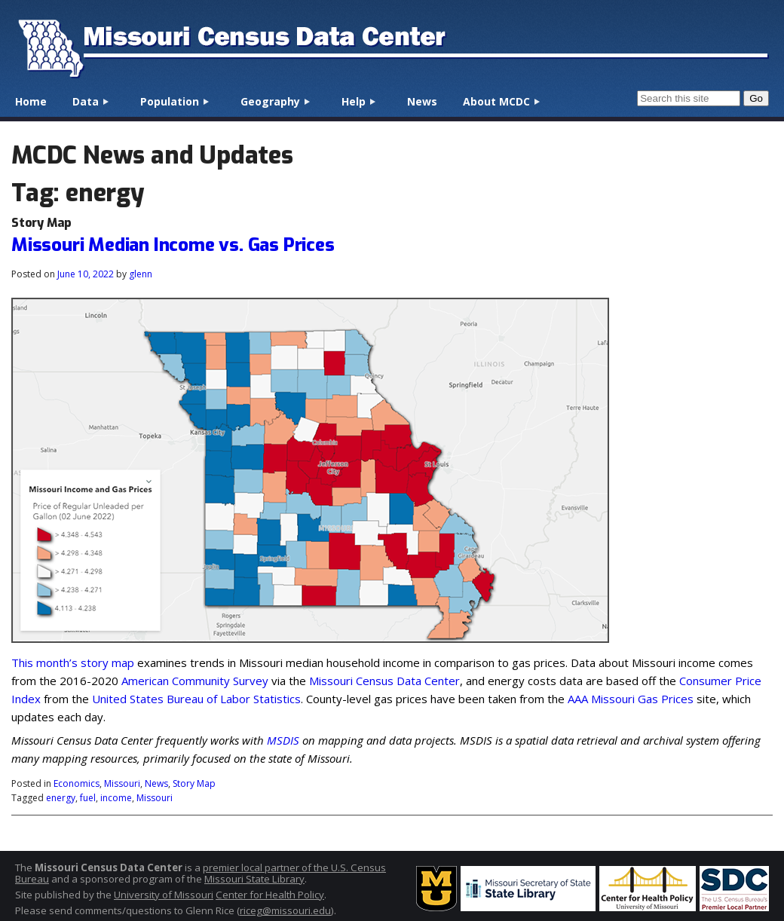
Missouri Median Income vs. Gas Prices (173, 245)
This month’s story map (72, 662)
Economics (77, 783)
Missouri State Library (254, 879)
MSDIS (283, 740)
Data (85, 101)
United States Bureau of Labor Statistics (196, 698)
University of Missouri (163, 894)
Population (169, 101)
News (422, 101)
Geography (270, 101)
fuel (88, 797)
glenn (140, 274)
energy (60, 797)
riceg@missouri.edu (285, 910)
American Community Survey (194, 680)
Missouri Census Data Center (384, 680)
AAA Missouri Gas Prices (631, 698)
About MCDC (496, 101)
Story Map (194, 783)
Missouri (122, 783)
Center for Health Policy (270, 894)
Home (31, 101)
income (116, 797)
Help (353, 101)
